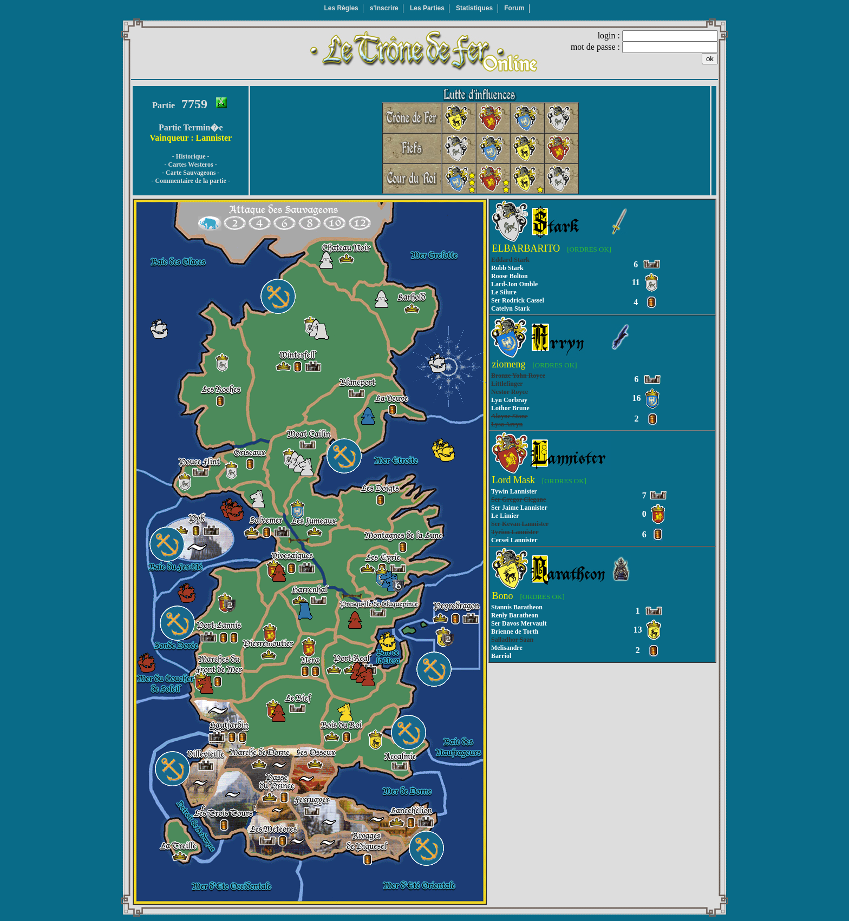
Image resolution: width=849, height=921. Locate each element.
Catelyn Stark (510, 308)
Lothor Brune (510, 408)
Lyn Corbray (509, 400)
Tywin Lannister (514, 491)
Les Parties (427, 8)
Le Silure (504, 292)
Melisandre (507, 648)
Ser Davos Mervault (518, 623)
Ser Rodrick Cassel (517, 300)
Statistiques (474, 8)
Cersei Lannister (514, 540)
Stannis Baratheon (517, 607)
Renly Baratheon (514, 615)
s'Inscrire (384, 8)
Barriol (501, 656)
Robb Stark (507, 268)
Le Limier (505, 515)
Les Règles (341, 8)
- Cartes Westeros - (191, 164)
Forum (514, 8)
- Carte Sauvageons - (190, 172)
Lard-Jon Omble (514, 284)
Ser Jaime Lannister (519, 507)
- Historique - (191, 156)
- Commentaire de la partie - (190, 181)
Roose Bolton (509, 276)
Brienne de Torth (514, 631)
